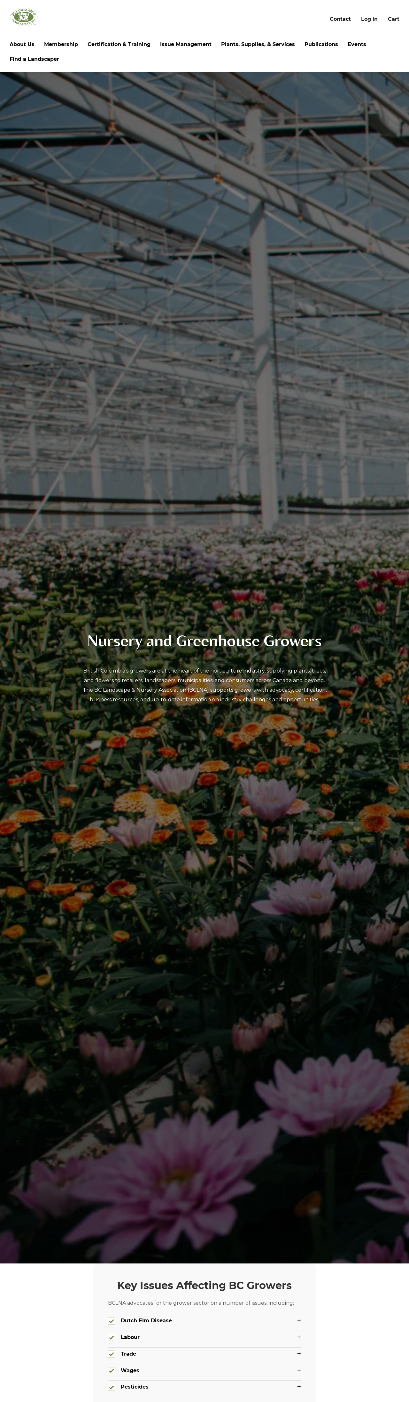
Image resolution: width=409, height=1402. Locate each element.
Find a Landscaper (34, 59)
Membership (61, 44)
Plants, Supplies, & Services (258, 44)
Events (357, 44)
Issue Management (186, 44)
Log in (369, 19)
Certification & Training (119, 44)
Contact (340, 19)
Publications (321, 44)
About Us (22, 44)
